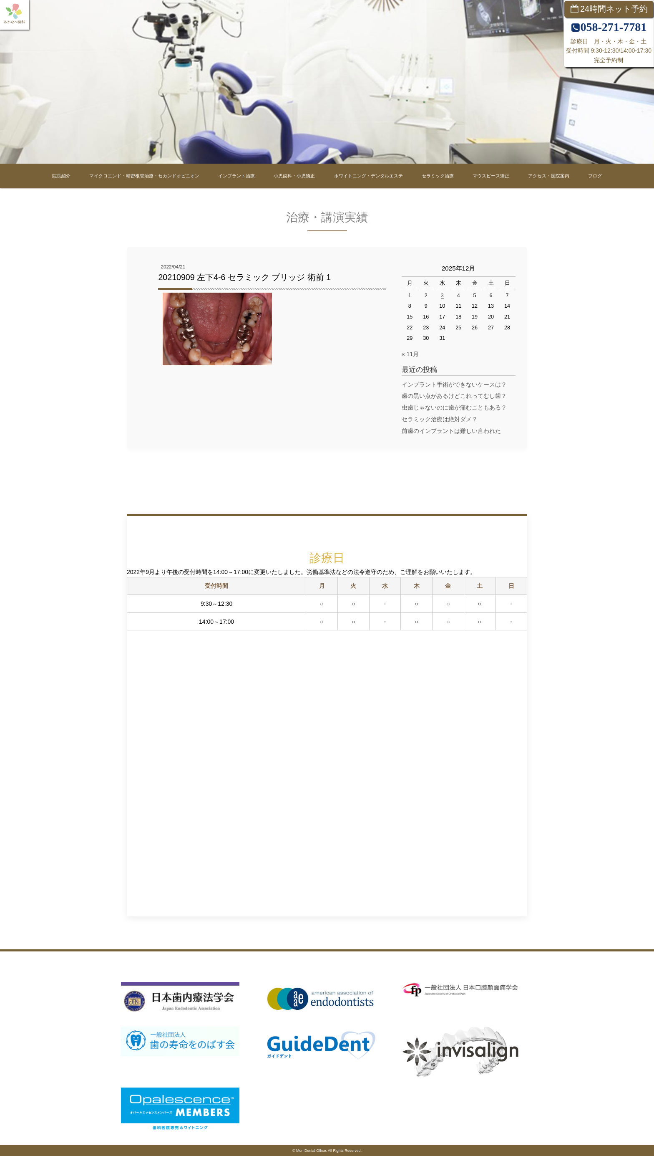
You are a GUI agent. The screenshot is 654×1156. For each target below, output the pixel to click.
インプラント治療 (236, 175)
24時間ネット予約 (614, 8)
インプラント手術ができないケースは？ (454, 384)
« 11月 (410, 354)
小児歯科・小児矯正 (294, 175)
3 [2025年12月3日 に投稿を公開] (442, 295)
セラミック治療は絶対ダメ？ (440, 419)
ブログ (595, 175)
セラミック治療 (438, 175)
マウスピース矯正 (491, 175)
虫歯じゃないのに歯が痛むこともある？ (454, 407)
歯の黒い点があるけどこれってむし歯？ (454, 395)
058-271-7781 (613, 26)
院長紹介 (61, 175)
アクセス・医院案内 (548, 175)
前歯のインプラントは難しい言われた (454, 430)
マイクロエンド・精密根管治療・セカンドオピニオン (144, 175)
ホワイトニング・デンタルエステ (368, 175)
